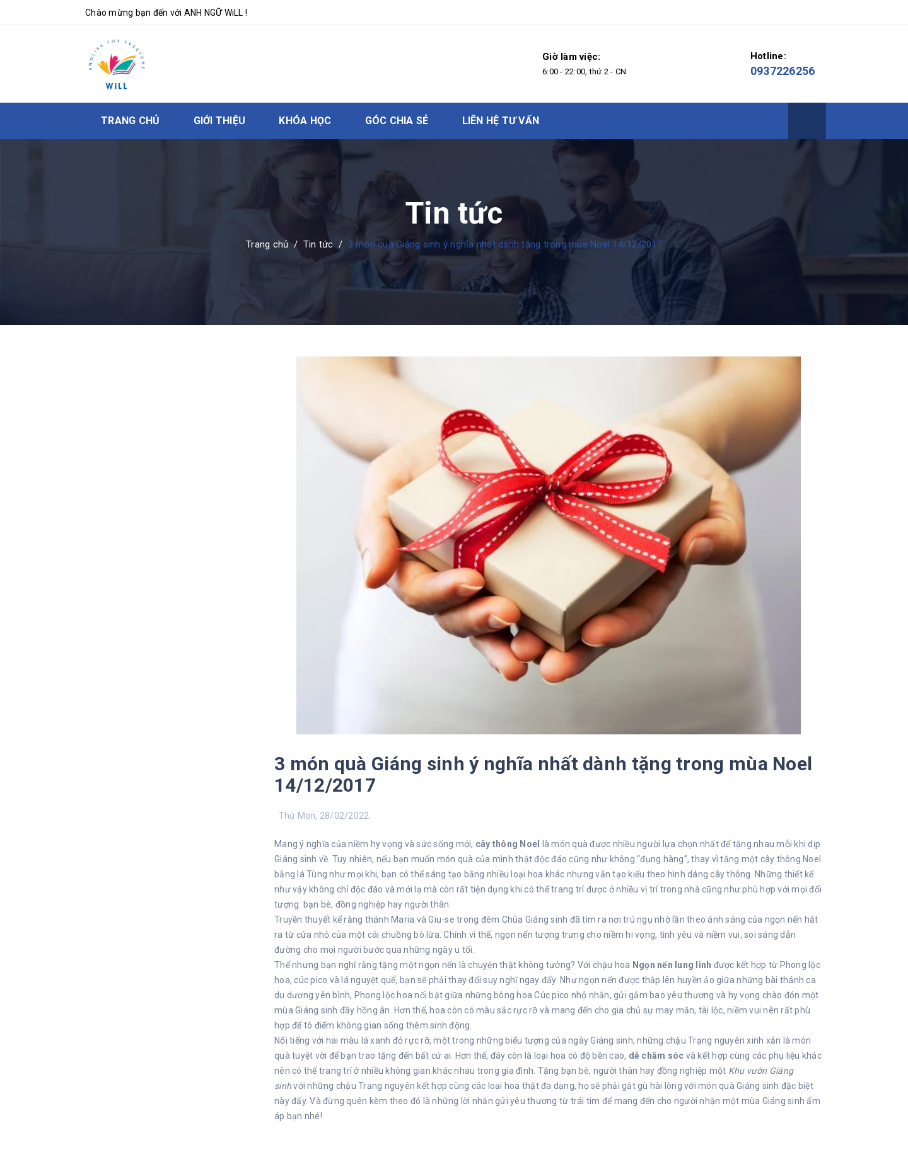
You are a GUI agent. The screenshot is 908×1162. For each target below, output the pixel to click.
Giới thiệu (220, 121)
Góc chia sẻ (397, 121)
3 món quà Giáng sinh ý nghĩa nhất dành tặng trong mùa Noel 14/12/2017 (543, 774)
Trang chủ (130, 121)
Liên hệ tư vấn (501, 121)
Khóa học (305, 121)
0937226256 (782, 70)
